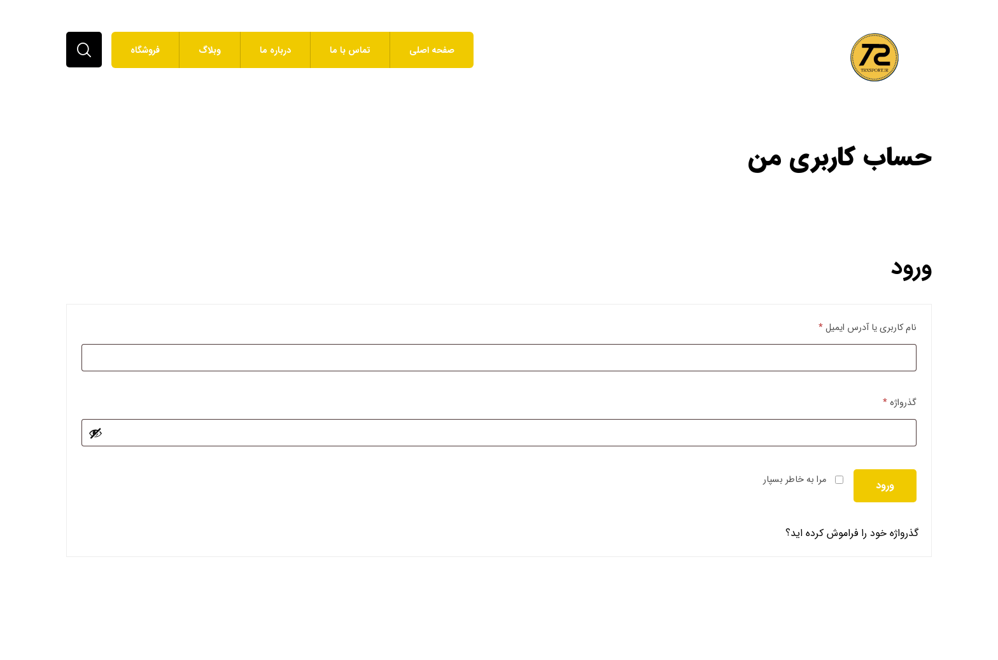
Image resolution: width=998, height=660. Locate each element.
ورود (885, 485)
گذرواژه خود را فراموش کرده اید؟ (851, 533)
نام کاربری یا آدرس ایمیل (868, 327)
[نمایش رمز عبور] (95, 433)
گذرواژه (900, 402)
